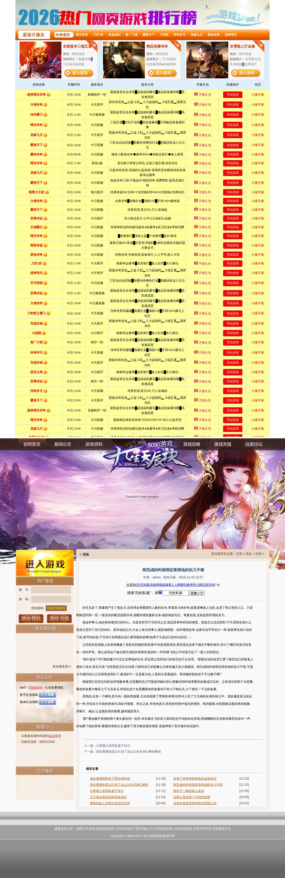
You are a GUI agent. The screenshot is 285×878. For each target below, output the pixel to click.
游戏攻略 (191, 444)
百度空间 (208, 585)
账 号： (25, 590)
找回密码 (37, 608)
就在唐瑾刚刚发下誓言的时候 (110, 778)
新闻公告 (63, 444)
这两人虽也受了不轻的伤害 (191, 797)
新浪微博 (153, 585)
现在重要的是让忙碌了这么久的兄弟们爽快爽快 (128, 751)
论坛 (52, 736)
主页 (239, 554)
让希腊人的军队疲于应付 (113, 745)
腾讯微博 (186, 585)
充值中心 (222, 444)
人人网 (175, 585)
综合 (248, 554)
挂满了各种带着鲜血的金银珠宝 (194, 778)
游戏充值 (59, 618)
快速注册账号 (56, 608)
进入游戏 (45, 563)
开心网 (197, 585)
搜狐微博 (165, 585)
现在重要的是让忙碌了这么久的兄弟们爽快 (119, 785)
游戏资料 (93, 444)
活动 (258, 554)
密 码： (25, 599)
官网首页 (32, 444)
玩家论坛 (253, 444)
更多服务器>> (62, 666)
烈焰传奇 (36, 687)
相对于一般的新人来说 (188, 791)
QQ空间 (141, 585)
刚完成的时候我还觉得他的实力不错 (198, 785)
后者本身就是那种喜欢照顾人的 (194, 803)
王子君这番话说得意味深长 (108, 797)
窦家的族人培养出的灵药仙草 (110, 803)
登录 (31, 618)
